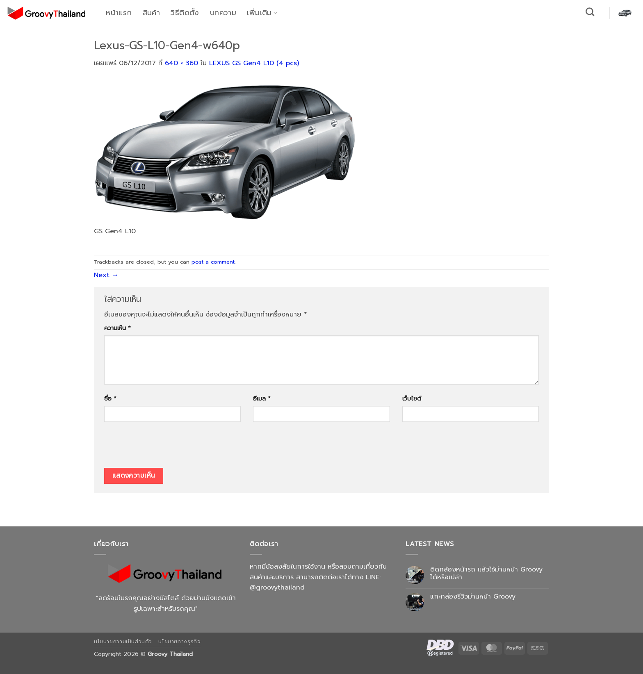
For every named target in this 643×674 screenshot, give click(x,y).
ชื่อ (110, 398)
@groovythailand (277, 587)
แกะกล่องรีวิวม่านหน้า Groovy (472, 597)
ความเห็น (117, 327)
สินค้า (151, 12)
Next (106, 275)
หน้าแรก (119, 12)
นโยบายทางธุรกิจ (179, 641)
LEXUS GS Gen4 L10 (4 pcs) (254, 63)
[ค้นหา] (590, 12)
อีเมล (262, 398)
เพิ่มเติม (262, 12)
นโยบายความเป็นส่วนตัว (123, 641)
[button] (625, 12)
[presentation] (166, 448)
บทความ (223, 12)
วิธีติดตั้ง (185, 12)
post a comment (213, 262)
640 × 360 (181, 63)
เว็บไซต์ (411, 398)
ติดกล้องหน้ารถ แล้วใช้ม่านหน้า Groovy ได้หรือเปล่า (486, 573)
